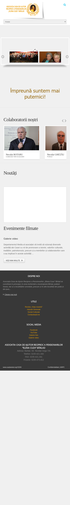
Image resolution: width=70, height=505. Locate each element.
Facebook (34, 330)
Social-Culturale (34, 312)
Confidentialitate (53, 367)
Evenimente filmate (21, 228)
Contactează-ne (34, 315)
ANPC (62, 367)
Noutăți (10, 173)
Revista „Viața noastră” (34, 307)
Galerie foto (33, 335)
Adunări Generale (33, 310)
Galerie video (34, 338)
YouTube (33, 333)
